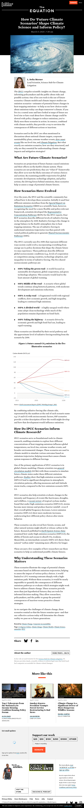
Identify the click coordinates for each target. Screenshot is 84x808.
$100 (48, 739)
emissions (17, 629)
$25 (35, 739)
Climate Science (59, 627)
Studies (27, 477)
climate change (37, 627)
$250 (55, 739)
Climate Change (27, 624)
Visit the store (19, 791)
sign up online (64, 770)
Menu (80, 2)
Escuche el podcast (41, 792)
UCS (17, 753)
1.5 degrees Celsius (24, 627)
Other (72, 739)
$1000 (63, 739)
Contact (50, 799)
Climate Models (48, 627)
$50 (41, 739)
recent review (35, 501)
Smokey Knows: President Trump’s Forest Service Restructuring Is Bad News (40, 707)
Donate (73, 2)
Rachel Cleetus (64, 714)
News (37, 799)
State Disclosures (20, 799)
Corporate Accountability (42, 624)
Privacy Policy (7, 799)
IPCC (20, 91)
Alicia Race (6, 716)
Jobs (43, 799)
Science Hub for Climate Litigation (50, 659)
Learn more (68, 806)
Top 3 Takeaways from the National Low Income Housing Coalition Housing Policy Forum (14, 707)
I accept (78, 805)
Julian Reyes (35, 716)
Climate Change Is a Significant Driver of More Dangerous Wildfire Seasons (68, 706)
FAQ (31, 799)
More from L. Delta (60, 653)
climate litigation (48, 142)
